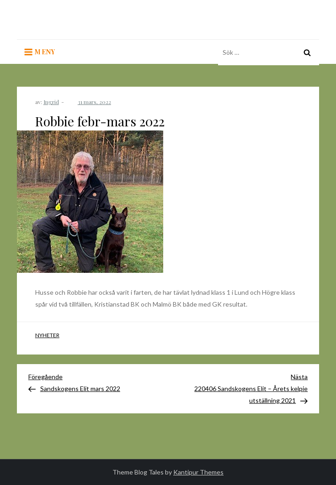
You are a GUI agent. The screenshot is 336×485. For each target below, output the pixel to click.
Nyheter (47, 335)
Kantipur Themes (198, 472)
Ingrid (51, 101)
